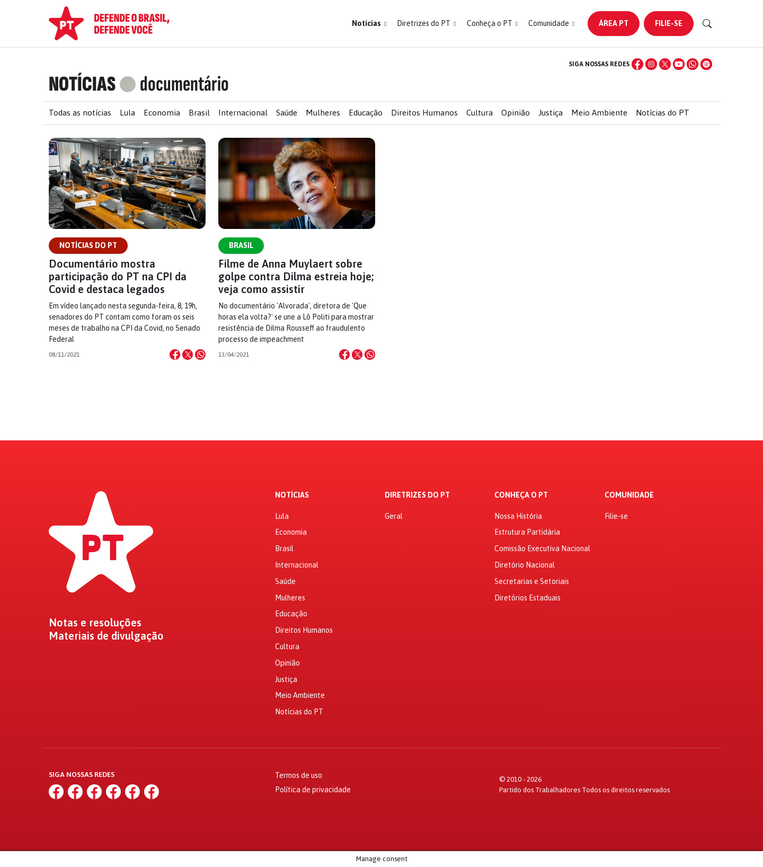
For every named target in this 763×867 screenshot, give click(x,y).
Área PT (613, 23)
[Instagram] (651, 64)
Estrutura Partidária (527, 532)
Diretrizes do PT (417, 495)
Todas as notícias (80, 112)
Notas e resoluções (95, 623)
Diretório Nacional (524, 565)
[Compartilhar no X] (187, 354)
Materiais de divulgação (106, 636)
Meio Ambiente (599, 112)
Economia (162, 112)
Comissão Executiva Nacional (542, 548)
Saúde (286, 112)
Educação (366, 112)
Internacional (243, 112)
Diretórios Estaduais (527, 598)
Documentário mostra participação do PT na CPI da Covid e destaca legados (118, 276)
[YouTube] (679, 64)
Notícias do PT (662, 112)
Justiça (550, 112)
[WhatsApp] (692, 64)
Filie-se (668, 23)
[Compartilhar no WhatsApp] (200, 354)
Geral (394, 516)
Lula (127, 112)
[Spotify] (706, 64)
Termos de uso (298, 775)
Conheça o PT (521, 495)
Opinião (515, 112)
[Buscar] (707, 24)
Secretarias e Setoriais (531, 581)
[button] (369, 23)
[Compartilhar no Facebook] (175, 354)
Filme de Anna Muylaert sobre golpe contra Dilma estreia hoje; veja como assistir (296, 276)
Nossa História (518, 516)
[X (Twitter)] (665, 64)
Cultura (479, 112)
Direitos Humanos (424, 112)
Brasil (199, 112)
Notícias (292, 495)
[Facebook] (637, 64)
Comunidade (629, 495)
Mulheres (323, 112)
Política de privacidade (313, 789)
